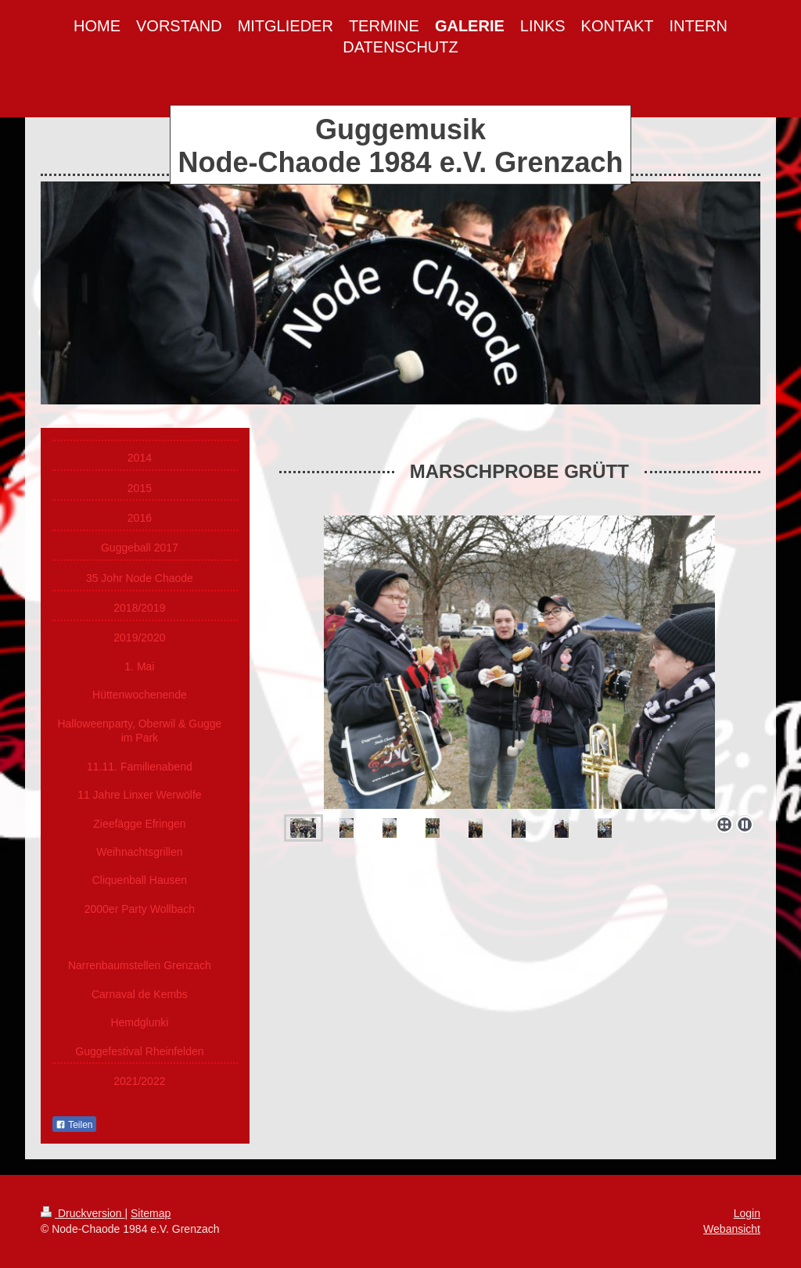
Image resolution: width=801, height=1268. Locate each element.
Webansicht (731, 1229)
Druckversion (82, 1213)
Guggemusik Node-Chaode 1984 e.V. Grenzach (400, 145)
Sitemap (151, 1213)
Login (747, 1213)
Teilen (74, 1124)
